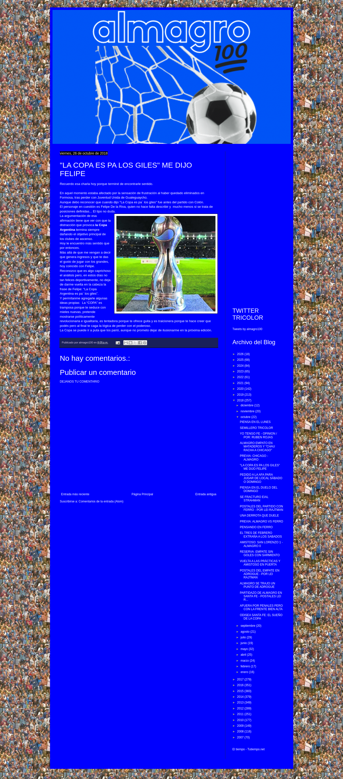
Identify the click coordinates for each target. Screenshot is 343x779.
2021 (240, 383)
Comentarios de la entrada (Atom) (101, 501)
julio (243, 637)
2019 (240, 394)
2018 (240, 400)
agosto (245, 631)
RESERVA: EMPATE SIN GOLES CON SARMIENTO (260, 553)
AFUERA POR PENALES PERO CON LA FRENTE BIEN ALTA (261, 607)
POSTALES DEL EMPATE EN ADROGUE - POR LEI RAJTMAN (259, 574)
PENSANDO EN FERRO (256, 527)
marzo (245, 660)
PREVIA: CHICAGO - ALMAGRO (254, 457)
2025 (240, 360)
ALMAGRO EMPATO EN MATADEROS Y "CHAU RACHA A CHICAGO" (257, 446)
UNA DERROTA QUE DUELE (259, 515)
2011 (240, 714)
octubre (245, 417)
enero (244, 672)
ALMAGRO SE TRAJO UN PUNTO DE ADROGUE (257, 585)
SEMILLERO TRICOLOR (256, 428)
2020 (240, 388)
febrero (245, 666)
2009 (240, 725)
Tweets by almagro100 (248, 329)
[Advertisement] (258, 225)
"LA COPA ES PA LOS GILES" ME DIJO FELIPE (260, 467)
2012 (240, 708)
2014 (240, 697)
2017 (240, 679)
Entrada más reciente (75, 494)
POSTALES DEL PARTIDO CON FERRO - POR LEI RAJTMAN (261, 508)
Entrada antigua (205, 494)
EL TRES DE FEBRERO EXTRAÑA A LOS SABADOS (261, 534)
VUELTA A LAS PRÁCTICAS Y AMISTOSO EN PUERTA (260, 562)
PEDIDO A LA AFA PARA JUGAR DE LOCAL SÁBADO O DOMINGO (261, 478)
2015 (240, 691)
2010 (240, 720)
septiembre (248, 625)
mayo (244, 649)
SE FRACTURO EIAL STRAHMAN (254, 498)
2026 (240, 354)
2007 (240, 737)
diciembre (247, 405)
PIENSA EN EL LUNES (255, 422)
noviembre (247, 411)
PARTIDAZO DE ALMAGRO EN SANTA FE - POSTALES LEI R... (261, 596)
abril (243, 654)
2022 (240, 377)
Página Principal (142, 494)
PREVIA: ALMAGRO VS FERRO (261, 521)
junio (244, 643)
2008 (240, 731)
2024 (240, 365)
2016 (240, 685)
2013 (240, 702)
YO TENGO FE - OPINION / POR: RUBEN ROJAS (258, 435)
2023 (240, 371)
